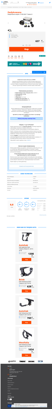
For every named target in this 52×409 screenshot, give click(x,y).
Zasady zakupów (10, 384)
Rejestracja (9, 393)
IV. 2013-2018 (29, 7)
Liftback (25, 7)
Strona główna (10, 7)
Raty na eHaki (10, 380)
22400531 (29, 140)
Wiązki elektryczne (15, 7)
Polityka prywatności (11, 382)
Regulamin (9, 386)
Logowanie (9, 395)
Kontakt (9, 390)
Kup (26, 49)
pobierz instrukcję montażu (39, 72)
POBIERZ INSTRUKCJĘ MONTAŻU (26, 166)
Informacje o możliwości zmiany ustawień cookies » (21, 406)
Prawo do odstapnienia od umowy (13, 388)
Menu (5, 4)
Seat (20, 7)
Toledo (22, 7)
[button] (8, 23)
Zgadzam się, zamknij (43, 406)
